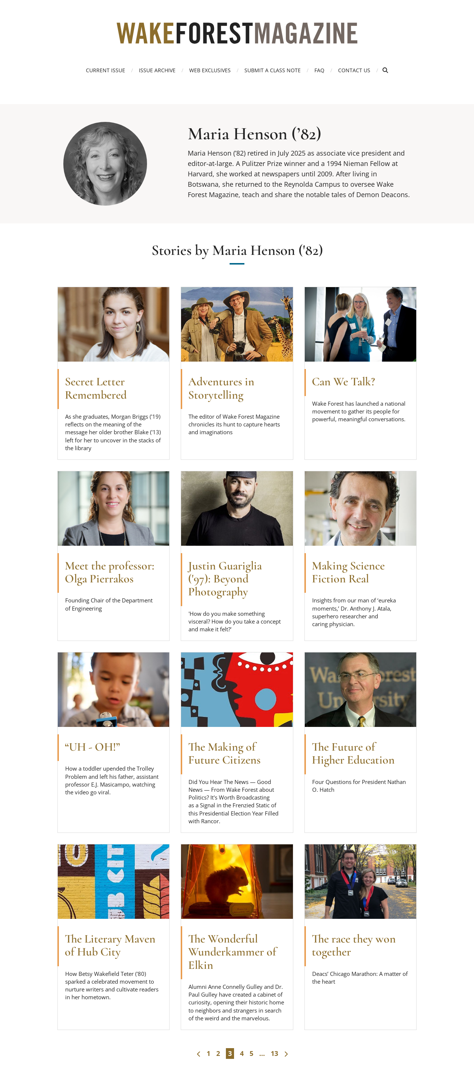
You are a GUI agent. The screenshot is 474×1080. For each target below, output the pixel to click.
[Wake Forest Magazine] (237, 38)
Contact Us (354, 70)
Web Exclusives (210, 70)
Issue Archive (157, 70)
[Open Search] (385, 70)
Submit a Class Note (272, 70)
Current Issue (105, 70)
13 (274, 1053)
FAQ (319, 70)
